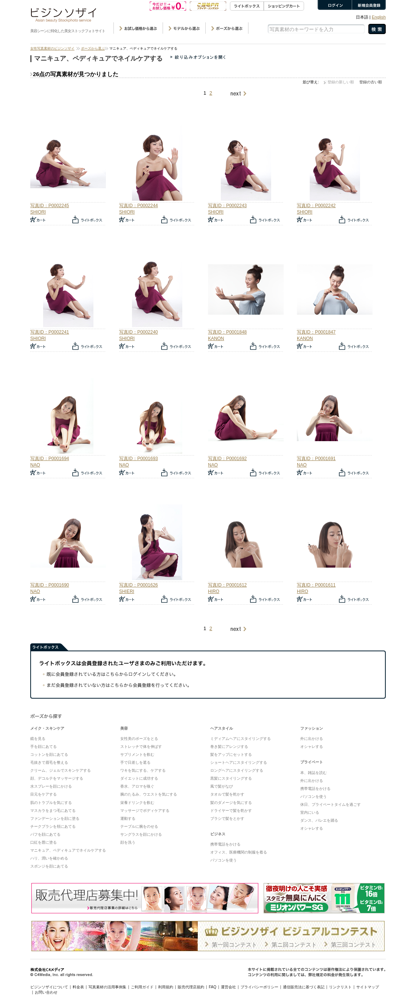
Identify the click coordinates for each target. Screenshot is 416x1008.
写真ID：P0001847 (316, 332)
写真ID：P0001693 (138, 458)
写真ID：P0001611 (316, 585)
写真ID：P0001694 (49, 458)
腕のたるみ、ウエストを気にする (148, 794)
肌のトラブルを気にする (51, 802)
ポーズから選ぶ (93, 48)
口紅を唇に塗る (43, 842)
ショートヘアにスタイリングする (238, 762)
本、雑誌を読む (313, 773)
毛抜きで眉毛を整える (49, 762)
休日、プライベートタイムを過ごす (330, 804)
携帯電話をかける (225, 844)
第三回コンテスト (353, 944)
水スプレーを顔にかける (51, 786)
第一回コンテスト (234, 944)
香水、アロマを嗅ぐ (137, 786)
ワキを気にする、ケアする (143, 770)
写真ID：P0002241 (49, 332)
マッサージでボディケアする (144, 810)
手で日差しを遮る (135, 762)
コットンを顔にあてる (49, 754)
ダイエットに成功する (139, 778)
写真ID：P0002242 (316, 205)
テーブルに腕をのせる (139, 826)
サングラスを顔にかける (141, 834)
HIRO (213, 591)
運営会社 (228, 987)
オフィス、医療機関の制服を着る (238, 852)
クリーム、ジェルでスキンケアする (60, 770)
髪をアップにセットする (231, 754)
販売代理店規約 (191, 987)
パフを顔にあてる (45, 834)
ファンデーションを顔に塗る (54, 818)
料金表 (78, 987)
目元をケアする (43, 794)
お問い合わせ (46, 992)
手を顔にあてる (43, 746)
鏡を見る (37, 738)
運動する (127, 818)
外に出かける (311, 738)
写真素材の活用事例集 (107, 987)
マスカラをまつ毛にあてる (53, 810)
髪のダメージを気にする (231, 802)
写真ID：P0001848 (227, 332)
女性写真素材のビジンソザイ (52, 48)
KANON (216, 338)
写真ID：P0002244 (138, 205)
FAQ (212, 987)
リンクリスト (340, 987)
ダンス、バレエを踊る (319, 820)
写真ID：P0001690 (49, 585)
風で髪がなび (221, 786)
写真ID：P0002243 (227, 205)
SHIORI (38, 212)
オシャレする (311, 746)
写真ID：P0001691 (316, 458)
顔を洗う (127, 842)
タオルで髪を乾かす (227, 794)
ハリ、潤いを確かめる (49, 858)
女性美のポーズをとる (139, 738)
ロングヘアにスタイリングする (236, 770)
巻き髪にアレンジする (229, 746)
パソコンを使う (223, 860)
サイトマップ (367, 987)
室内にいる (309, 812)
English (379, 17)
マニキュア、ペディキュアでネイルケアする (68, 850)
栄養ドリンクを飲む (137, 802)
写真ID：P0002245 (49, 205)
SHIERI (126, 591)
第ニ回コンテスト (294, 944)
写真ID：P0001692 (227, 458)
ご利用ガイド (142, 987)
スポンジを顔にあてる (49, 866)
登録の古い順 (370, 82)
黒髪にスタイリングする (231, 778)
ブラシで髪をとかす (227, 818)
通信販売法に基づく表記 (303, 987)
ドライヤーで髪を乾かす (231, 810)
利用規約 (165, 987)
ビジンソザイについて (49, 987)
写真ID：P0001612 (227, 585)
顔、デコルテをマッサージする (56, 778)
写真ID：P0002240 (138, 332)
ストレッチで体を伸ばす (141, 746)
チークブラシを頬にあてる (53, 826)
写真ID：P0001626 (138, 585)
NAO (35, 465)
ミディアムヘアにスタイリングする (240, 738)
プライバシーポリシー (259, 987)
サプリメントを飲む (137, 754)
